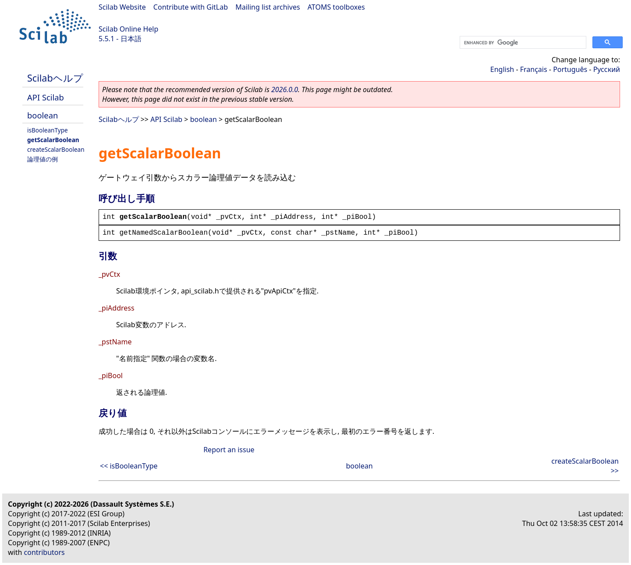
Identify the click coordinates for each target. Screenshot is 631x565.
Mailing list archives (267, 7)
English (502, 69)
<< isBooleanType (129, 466)
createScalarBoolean (56, 149)
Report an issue (228, 449)
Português (570, 69)
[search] (522, 42)
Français (533, 69)
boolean (42, 115)
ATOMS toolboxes (336, 7)
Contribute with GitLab (190, 7)
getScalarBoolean (53, 140)
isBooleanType (47, 130)
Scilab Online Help (128, 29)
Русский (606, 69)
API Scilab (45, 97)
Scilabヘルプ (55, 78)
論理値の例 (42, 159)
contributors (44, 552)
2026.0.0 (284, 89)
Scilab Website (122, 7)
